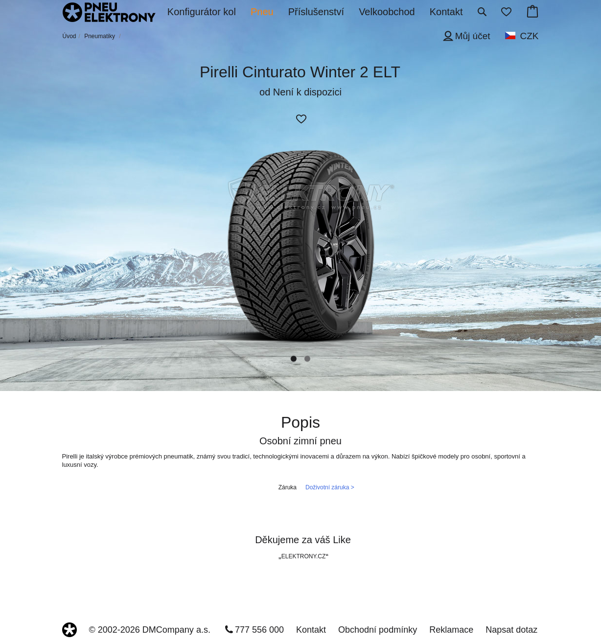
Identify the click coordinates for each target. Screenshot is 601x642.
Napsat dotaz (511, 630)
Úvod (69, 36)
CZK (529, 36)
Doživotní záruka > (329, 487)
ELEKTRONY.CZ (303, 556)
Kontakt (311, 630)
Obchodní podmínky (377, 630)
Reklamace (451, 630)
